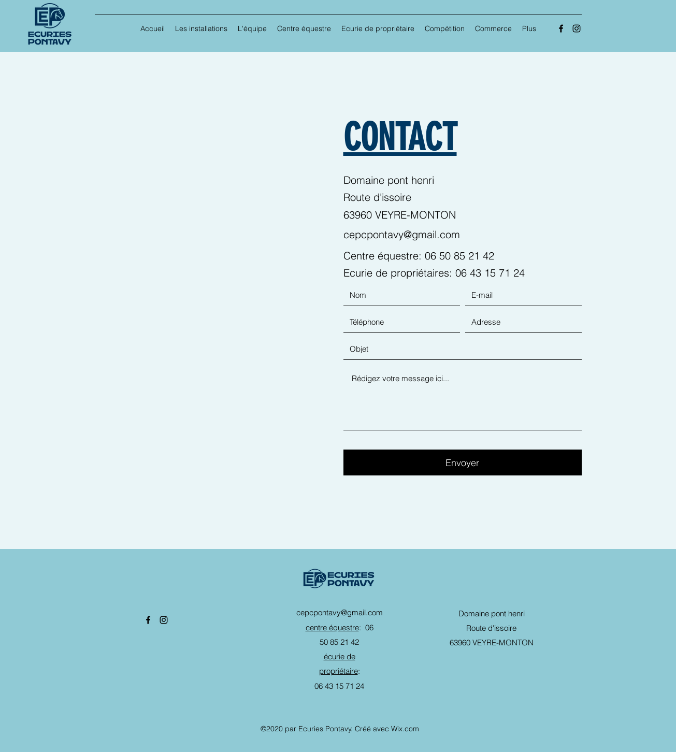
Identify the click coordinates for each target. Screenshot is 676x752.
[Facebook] (561, 28)
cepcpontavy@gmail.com (401, 234)
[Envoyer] (462, 462)
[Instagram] (576, 28)
